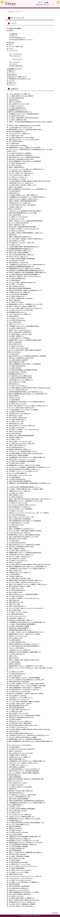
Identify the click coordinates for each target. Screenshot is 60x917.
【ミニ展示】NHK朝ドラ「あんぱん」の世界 (20, 334)
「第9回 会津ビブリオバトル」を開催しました (20, 721)
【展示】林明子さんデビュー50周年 (17, 538)
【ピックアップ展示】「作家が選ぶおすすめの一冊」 (22, 282)
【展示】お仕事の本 (13, 395)
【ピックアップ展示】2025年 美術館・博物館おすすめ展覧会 (24, 350)
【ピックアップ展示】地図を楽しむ (17, 473)
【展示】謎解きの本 (13, 600)
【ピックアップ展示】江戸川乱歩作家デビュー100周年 (22, 737)
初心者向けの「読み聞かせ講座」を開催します (20, 620)
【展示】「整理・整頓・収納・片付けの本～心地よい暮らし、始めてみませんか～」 (30, 499)
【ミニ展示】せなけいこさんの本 (17, 403)
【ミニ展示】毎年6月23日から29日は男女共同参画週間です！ (24, 274)
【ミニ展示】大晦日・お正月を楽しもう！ (19, 550)
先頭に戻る (55, 913)
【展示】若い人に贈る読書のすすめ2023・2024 (20, 546)
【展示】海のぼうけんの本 (15, 874)
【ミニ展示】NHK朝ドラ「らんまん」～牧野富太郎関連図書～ (24, 677)
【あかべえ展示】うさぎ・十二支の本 (18, 713)
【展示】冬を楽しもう (14, 193)
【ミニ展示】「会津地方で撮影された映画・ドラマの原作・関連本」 (26, 489)
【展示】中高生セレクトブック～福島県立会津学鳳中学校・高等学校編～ (27, 356)
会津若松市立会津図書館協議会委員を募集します (21, 266)
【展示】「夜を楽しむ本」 (15, 570)
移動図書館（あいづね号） (15, 68)
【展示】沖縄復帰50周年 (14, 850)
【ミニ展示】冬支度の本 (14, 719)
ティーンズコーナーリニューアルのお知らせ (19, 745)
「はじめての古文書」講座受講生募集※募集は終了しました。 (24, 487)
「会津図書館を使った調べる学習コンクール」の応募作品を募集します (26, 264)
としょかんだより (15, 62)
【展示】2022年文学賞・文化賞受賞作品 (18, 681)
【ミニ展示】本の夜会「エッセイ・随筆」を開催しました (23, 195)
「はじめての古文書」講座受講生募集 (18, 294)
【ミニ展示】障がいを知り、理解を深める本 (19, 171)
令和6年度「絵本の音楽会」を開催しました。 (20, 449)
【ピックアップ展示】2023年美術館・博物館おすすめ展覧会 (24, 701)
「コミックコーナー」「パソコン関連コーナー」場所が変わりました (26, 169)
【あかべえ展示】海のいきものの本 (17, 810)
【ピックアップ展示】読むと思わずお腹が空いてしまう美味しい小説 (26, 679)
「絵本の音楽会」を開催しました (17, 618)
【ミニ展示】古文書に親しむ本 (16, 296)
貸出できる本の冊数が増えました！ (17, 131)
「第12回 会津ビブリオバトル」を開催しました (20, 183)
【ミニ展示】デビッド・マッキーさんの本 (19, 864)
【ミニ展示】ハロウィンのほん (16, 218)
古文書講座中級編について (15, 820)
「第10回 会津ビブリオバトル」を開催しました (20, 554)
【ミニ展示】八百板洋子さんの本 (17, 328)
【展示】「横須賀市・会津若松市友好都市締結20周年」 (22, 201)
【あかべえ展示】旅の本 (14, 610)
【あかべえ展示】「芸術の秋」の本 (17, 417)
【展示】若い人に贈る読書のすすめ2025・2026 (20, 159)
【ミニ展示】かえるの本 (14, 830)
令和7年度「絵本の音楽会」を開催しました (19, 250)
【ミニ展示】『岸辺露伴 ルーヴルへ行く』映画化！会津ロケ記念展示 (26, 683)
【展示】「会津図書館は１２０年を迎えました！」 (21, 528)
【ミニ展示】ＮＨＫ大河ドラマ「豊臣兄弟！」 (20, 153)
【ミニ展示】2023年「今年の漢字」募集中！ (20, 578)
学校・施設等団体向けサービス (18, 37)
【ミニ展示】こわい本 (14, 244)
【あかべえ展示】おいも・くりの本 (17, 782)
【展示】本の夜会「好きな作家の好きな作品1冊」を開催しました (25, 580)
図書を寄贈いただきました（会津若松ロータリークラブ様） (23, 840)
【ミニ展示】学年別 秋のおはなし (17, 419)
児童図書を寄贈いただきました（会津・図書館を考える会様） (24, 534)
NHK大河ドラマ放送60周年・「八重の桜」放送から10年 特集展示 (25, 693)
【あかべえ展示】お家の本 (15, 141)
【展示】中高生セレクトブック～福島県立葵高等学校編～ (23, 594)
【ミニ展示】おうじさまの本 (15, 671)
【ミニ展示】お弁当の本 (14, 433)
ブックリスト (14, 64)
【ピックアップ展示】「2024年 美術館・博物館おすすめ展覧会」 (25, 530)
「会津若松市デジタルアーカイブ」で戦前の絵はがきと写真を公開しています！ (29, 735)
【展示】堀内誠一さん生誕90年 (16, 767)
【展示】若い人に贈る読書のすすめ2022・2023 (20, 717)
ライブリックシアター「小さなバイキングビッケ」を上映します (25, 876)
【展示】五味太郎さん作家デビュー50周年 (19, 586)
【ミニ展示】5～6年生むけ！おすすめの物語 (20, 786)
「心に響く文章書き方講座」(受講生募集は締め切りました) (23, 246)
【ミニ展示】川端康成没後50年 (16, 868)
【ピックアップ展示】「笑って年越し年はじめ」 (21, 173)
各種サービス (14, 35)
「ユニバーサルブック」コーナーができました (20, 878)
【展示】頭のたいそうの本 (15, 415)
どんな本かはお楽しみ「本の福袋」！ (18, 145)
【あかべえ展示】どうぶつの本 (16, 240)
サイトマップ (46, 4)
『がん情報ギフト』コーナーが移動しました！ (20, 697)
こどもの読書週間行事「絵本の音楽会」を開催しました (22, 844)
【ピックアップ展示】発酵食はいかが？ (18, 824)
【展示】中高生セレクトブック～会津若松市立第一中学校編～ (24, 715)
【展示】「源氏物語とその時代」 (17, 548)
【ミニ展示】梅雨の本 (14, 280)
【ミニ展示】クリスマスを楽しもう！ (18, 177)
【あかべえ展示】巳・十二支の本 (17, 381)
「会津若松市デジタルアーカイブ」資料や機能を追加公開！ (23, 113)
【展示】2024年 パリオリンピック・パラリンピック (22, 459)
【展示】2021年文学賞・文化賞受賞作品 (18, 886)
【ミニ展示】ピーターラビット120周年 (18, 872)
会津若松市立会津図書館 (14, 28)
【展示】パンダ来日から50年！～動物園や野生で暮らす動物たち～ (25, 852)
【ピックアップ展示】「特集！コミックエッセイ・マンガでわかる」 (26, 608)
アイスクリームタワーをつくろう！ (17, 616)
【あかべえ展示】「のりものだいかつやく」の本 (21, 516)
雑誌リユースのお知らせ (14, 208)
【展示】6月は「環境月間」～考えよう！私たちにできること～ (24, 276)
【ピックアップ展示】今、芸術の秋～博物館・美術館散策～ (23, 772)
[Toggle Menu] (52, 6)
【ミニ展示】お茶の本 (14, 860)
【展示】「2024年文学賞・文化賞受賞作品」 (20, 332)
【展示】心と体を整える (14, 663)
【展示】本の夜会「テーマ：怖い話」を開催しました (22, 425)
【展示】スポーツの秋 (14, 604)
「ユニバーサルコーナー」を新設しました (19, 133)
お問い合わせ (39, 4)
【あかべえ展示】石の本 (14, 344)
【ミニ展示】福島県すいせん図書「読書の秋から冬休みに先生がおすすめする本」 (29, 181)
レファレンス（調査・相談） (15, 46)
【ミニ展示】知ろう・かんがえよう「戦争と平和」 (21, 242)
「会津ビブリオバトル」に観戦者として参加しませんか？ (23, 199)
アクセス (10, 48)
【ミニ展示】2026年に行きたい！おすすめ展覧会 (21, 137)
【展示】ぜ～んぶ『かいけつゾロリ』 (18, 636)
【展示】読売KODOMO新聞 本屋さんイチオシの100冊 (22, 212)
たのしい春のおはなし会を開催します (18, 888)
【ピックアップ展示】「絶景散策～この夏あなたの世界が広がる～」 (26, 238)
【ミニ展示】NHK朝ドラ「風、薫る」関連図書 (20, 95)
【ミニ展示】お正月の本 (14, 165)
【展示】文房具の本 (13, 316)
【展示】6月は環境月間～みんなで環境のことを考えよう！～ (24, 469)
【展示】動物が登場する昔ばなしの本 (18, 705)
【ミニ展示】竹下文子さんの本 (16, 115)
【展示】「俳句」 (13, 656)
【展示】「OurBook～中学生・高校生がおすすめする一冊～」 (24, 660)
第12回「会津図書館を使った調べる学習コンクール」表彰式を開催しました (28, 189)
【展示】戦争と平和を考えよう (16, 792)
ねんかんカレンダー (18, 59)
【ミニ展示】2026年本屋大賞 (16, 98)
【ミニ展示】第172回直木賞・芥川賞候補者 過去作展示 (22, 369)
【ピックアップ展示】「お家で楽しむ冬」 (19, 556)
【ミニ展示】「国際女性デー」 (16, 336)
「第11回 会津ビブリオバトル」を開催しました (20, 379)
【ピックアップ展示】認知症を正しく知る (19, 796)
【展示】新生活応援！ (14, 884)
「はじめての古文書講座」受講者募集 (18, 846)
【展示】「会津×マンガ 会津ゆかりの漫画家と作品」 (22, 306)
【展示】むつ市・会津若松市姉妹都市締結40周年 (21, 435)
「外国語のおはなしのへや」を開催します (19, 203)
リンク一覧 (11, 80)
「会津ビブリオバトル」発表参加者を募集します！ (21, 816)
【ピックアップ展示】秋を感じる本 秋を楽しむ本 (21, 407)
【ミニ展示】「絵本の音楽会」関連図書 (18, 626)
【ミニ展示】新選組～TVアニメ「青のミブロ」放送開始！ (23, 409)
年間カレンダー (12, 82)
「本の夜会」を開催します (15, 207)
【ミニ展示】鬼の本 (13, 143)
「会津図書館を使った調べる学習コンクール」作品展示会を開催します (26, 197)
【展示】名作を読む (13, 658)
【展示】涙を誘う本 (13, 100)
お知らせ (10, 44)
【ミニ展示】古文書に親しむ (15, 497)
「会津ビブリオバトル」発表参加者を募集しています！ (22, 451)
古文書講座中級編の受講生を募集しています (19, 630)
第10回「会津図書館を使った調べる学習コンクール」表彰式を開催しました (28, 566)
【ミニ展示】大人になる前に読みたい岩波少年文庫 (21, 749)
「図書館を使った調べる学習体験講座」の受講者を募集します (24, 652)
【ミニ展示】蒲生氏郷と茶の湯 (16, 411)
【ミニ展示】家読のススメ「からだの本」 (19, 522)
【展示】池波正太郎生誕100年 (16, 707)
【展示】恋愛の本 (13, 526)
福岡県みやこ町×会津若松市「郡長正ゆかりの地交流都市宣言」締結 (26, 778)
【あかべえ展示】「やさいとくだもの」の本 (19, 475)
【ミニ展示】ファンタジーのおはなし (18, 216)
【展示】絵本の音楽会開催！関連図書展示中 (19, 288)
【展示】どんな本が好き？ (15, 101)
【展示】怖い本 (12, 234)
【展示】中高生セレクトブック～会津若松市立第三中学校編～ (24, 157)
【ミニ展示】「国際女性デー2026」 (17, 119)
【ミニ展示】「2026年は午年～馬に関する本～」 (21, 155)
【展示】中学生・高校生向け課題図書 (18, 252)
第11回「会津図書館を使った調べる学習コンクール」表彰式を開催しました (28, 393)
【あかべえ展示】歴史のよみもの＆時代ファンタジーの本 (23, 536)
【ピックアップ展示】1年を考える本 (18, 389)
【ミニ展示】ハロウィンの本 (15, 421)
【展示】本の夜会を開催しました (17, 759)
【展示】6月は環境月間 (14, 826)
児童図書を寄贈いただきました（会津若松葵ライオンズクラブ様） (25, 304)
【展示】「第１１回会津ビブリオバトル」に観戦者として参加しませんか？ (27, 405)
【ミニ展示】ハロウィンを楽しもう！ (18, 765)
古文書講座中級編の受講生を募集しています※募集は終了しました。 (26, 391)
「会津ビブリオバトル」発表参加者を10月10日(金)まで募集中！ (25, 210)
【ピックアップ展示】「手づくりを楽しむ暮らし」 (21, 906)
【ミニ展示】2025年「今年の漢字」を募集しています (22, 185)
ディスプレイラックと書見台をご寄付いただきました (22, 504)
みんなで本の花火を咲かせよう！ (17, 447)
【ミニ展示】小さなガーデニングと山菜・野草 (20, 310)
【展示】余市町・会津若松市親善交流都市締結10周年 (22, 226)
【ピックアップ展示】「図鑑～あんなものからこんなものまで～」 (25, 308)
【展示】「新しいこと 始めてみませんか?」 (19, 330)
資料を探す (11, 42)
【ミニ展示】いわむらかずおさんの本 (18, 348)
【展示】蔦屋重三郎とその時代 (16, 362)
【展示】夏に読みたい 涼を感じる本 (18, 262)
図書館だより (11, 70)
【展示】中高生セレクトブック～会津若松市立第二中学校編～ (24, 544)
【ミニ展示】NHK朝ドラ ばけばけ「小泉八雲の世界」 (22, 205)
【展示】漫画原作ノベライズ (15, 495)
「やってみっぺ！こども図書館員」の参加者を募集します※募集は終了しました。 (29, 467)
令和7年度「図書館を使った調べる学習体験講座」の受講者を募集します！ (27, 272)
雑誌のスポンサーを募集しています (17, 76)
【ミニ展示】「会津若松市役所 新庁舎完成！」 (21, 298)
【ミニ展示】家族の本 (14, 191)
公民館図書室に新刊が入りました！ (17, 109)
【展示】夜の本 (12, 788)
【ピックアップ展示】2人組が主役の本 (18, 222)
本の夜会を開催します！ (14, 774)
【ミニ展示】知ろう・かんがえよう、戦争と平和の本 (22, 794)
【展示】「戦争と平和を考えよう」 (17, 445)
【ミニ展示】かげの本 (14, 812)
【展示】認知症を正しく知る (15, 423)
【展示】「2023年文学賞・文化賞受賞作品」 (20, 518)
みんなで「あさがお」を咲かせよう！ (18, 256)
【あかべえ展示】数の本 (14, 214)
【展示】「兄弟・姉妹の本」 (15, 187)
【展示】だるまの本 (13, 731)
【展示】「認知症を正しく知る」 (17, 224)
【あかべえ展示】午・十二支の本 (17, 179)
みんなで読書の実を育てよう (15, 804)
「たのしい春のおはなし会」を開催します (19, 93)
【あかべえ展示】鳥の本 (14, 675)
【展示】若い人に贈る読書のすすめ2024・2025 (20, 358)
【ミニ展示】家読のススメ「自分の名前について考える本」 (23, 689)
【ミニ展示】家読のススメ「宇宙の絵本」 (19, 338)
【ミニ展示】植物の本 (14, 662)
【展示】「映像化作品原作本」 (16, 167)
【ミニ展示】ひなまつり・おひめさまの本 (19, 691)
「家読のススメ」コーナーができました (18, 890)
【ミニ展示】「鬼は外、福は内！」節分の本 (19, 703)
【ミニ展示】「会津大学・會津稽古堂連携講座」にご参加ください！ (26, 232)
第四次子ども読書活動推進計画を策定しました (20, 111)
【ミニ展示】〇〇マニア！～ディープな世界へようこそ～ (23, 471)
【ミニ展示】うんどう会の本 (15, 302)
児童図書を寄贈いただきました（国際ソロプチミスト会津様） (24, 147)
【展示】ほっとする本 (14, 397)
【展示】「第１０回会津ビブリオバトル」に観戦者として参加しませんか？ (27, 584)
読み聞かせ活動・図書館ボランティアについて (21, 39)
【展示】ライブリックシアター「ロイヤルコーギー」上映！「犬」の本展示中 (28, 512)
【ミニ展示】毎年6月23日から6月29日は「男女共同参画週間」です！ (26, 822)
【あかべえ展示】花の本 (14, 322)
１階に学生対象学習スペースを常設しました (19, 506)
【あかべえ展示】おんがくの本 (16, 286)
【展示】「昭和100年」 (14, 300)
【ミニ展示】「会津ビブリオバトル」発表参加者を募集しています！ (26, 632)
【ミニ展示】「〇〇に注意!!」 (16, 284)
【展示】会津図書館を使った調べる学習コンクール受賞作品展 (24, 161)
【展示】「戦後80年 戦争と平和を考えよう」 (20, 236)
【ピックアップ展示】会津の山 (16, 648)
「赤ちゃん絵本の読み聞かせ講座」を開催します (21, 254)
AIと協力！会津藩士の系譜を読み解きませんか (20, 733)
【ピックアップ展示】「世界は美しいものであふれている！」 (24, 582)
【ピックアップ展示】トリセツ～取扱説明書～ (20, 508)
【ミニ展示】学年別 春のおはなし (17, 107)
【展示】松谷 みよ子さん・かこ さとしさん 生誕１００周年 (23, 139)
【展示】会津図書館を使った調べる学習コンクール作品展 (23, 892)
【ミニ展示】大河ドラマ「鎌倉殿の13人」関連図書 (21, 904)
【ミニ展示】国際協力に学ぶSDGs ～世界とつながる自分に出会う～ (26, 453)
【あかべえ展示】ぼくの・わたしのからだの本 (20, 753)
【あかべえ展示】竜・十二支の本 (17, 558)
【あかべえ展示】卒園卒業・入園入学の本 (19, 894)
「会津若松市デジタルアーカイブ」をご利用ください (22, 902)
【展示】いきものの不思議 (15, 431)
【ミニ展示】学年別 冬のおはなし (17, 163)
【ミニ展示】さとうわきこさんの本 (17, 502)
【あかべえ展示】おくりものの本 (17, 695)
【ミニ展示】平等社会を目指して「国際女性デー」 (21, 898)
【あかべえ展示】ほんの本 (15, 592)
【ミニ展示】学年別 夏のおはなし (17, 278)
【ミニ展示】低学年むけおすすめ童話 (18, 862)
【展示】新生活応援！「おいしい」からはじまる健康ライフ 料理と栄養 (27, 685)
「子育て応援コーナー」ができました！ (18, 699)
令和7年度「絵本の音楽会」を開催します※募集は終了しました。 (25, 290)
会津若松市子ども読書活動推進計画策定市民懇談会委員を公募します (26, 270)
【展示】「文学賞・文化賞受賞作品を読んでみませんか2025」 (24, 125)
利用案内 (10, 30)
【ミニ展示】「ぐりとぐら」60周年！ (18, 612)
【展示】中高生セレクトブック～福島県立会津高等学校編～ (23, 770)
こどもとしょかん (13, 50)
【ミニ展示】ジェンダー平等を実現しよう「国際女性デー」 (23, 882)
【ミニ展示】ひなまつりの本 (15, 135)
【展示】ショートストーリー (15, 324)
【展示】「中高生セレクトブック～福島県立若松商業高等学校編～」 (26, 220)
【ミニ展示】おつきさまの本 (15, 596)
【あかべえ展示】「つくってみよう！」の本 (19, 441)
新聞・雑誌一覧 (12, 74)
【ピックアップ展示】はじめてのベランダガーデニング (22, 866)
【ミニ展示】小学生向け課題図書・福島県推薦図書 (21, 258)
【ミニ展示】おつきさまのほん (16, 230)
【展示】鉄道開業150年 (14, 776)
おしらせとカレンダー (16, 55)
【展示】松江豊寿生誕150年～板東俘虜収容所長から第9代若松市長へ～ (26, 800)
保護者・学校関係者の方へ (17, 65)
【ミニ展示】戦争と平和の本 (15, 614)
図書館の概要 (14, 34)
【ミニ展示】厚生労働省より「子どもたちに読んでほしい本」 (24, 769)
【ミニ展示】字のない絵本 (15, 711)
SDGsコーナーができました (15, 780)
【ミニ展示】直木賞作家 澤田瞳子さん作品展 (20, 377)
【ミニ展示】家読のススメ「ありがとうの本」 (20, 127)
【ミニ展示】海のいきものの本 (16, 260)
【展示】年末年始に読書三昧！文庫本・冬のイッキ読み (22, 725)
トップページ (11, 11)
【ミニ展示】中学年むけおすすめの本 (18, 832)
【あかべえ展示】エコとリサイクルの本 (18, 103)
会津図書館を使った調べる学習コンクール (19, 78)
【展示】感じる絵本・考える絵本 (17, 854)
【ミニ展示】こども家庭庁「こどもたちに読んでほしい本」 (23, 228)
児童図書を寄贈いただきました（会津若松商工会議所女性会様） (25, 129)
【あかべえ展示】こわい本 (15, 638)
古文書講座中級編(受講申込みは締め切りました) (20, 248)
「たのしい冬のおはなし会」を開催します (19, 175)
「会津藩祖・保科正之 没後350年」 (18, 755)
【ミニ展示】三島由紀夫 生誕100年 (18, 360)
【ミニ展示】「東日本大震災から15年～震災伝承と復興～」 (24, 117)
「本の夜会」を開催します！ (15, 437)
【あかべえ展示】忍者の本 (15, 834)
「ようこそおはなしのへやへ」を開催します (19, 814)
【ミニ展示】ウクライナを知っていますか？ (19, 880)
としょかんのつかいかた (16, 53)
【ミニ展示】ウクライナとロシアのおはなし (19, 870)
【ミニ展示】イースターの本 (15, 105)
